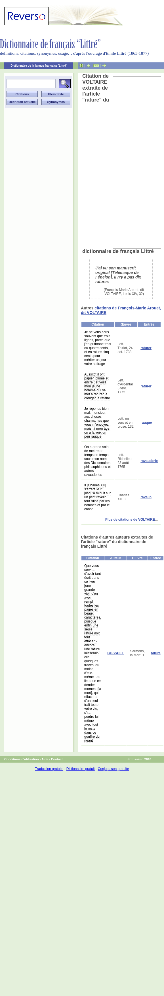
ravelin (146, 497)
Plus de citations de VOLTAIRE (130, 520)
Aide (44, 759)
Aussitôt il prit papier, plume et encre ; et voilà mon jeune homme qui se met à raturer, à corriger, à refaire (97, 386)
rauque (146, 423)
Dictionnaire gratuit (80, 769)
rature (156, 653)
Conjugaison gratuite (113, 769)
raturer (146, 348)
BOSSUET (115, 653)
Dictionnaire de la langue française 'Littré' (38, 65)
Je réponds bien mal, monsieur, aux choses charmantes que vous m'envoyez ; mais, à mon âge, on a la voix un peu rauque (97, 422)
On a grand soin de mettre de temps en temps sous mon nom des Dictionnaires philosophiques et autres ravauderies (97, 461)
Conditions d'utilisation (21, 759)
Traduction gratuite (49, 769)
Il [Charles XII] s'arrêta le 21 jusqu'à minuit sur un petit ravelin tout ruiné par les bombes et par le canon (97, 497)
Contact (57, 759)
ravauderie (149, 461)
